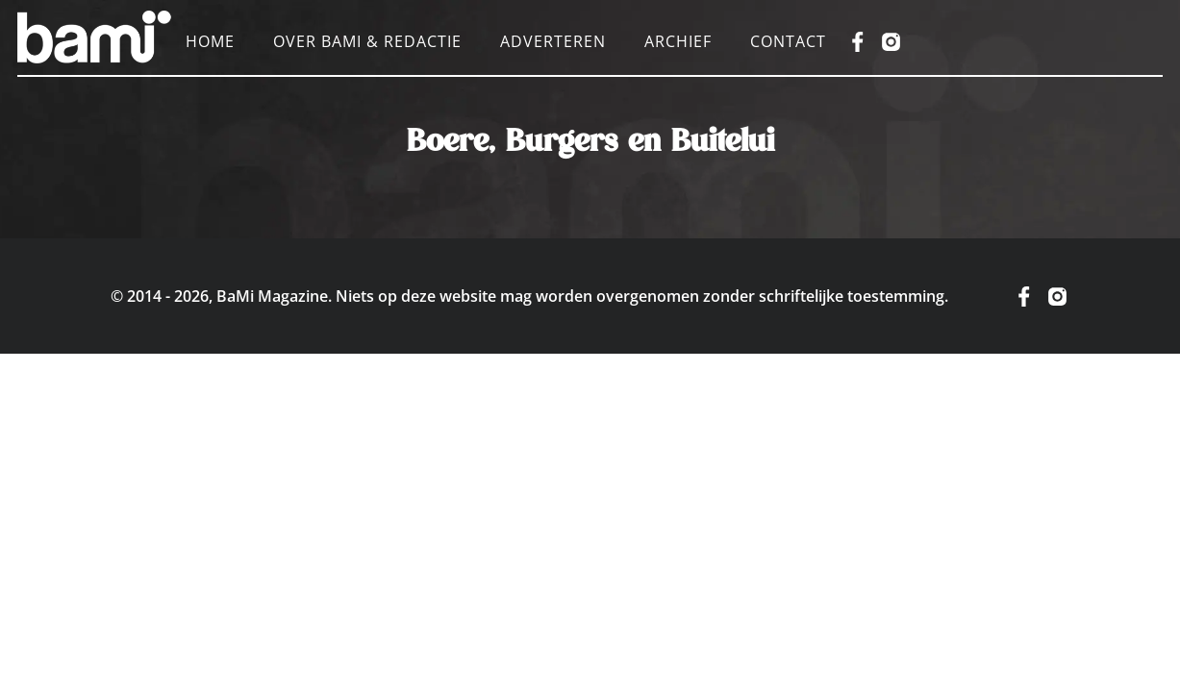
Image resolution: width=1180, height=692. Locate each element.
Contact (788, 41)
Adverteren (553, 41)
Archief (678, 41)
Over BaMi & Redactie (367, 41)
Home (210, 41)
